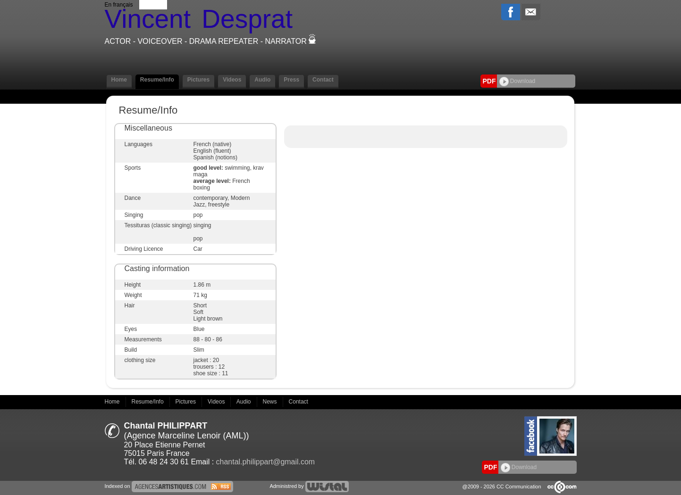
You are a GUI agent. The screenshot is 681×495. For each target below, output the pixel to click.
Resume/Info (157, 79)
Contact (323, 79)
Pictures (198, 79)
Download (517, 81)
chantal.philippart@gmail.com (265, 462)
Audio (262, 79)
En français (119, 4)
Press (291, 79)
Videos (232, 79)
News (270, 401)
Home (119, 79)
